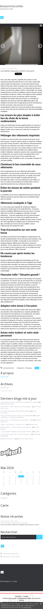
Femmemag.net (5, 581)
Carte (5, 505)
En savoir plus (26, 607)
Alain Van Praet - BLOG (25, 439)
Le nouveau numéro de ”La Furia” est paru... (16, 434)
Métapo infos (33, 424)
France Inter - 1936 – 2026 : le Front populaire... (16, 407)
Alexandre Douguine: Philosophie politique (15, 411)
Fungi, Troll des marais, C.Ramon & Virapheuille (17, 416)
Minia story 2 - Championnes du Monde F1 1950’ (17, 420)
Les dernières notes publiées (24, 598)
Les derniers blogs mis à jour (10, 598)
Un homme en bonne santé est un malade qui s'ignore (19, 402)
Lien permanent (7, 368)
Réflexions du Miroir (7, 404)
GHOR (37, 432)
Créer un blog (18, 596)
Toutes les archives (6, 391)
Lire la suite (4, 377)
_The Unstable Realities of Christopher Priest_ (16, 432)
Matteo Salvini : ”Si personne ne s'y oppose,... (16, 427)
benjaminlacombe (11, 6)
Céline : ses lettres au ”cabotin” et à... (13, 424)
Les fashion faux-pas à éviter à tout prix (17, 71)
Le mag (14, 581)
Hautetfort (25, 596)
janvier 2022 (5, 388)
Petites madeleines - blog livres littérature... (20, 416)
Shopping (28, 368)
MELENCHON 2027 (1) (8, 439)
